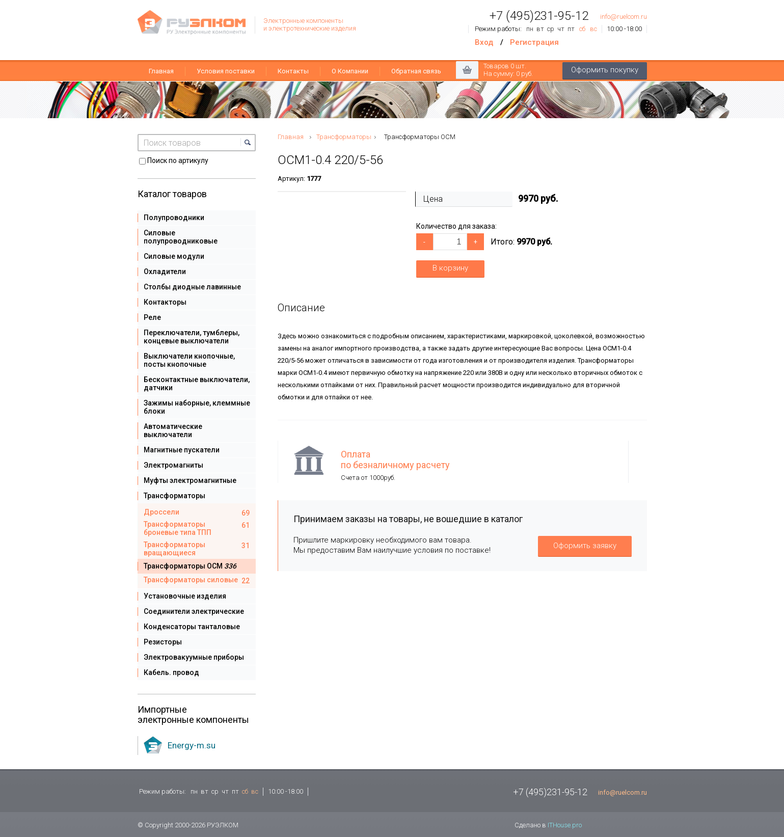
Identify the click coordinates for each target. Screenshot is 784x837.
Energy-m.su (191, 745)
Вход (484, 42)
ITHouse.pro (565, 825)
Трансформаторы (343, 137)
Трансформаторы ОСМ (419, 137)
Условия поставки (226, 71)
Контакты (293, 71)
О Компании (350, 71)
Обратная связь (416, 71)
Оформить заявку (584, 545)
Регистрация (534, 42)
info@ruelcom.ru (623, 16)
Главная (161, 71)
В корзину (450, 268)
